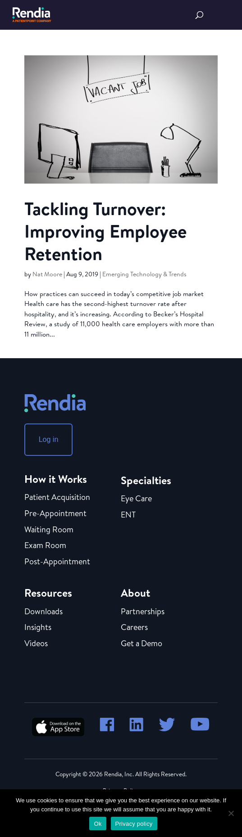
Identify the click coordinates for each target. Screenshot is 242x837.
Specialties (146, 480)
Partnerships (142, 612)
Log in (49, 439)
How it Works (55, 478)
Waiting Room (48, 530)
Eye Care (136, 499)
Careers (134, 628)
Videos (36, 644)
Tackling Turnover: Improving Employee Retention (105, 231)
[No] (230, 813)
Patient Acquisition (57, 498)
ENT (128, 515)
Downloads (43, 612)
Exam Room (45, 546)
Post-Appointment (57, 562)
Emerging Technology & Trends (144, 274)
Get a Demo (141, 644)
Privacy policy (134, 823)
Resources (48, 592)
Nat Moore (47, 274)
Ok (97, 823)
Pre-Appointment (55, 514)
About (135, 592)
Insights (37, 628)
